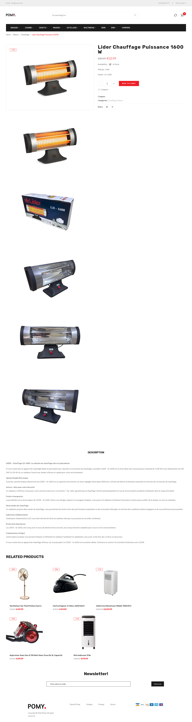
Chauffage (25, 35)
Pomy (44, 713)
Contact (89, 704)
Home (8, 35)
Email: (8, 3)
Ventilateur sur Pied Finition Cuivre (26, 606)
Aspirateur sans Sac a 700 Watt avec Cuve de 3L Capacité (36, 655)
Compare (104, 89)
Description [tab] (96, 452)
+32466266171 (164, 3)
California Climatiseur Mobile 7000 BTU (113, 606)
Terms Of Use (75, 704)
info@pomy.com (17, 3)
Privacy (101, 704)
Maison (16, 35)
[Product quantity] (107, 83)
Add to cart (129, 83)
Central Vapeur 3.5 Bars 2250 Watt (69, 606)
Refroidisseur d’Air (82, 655)
